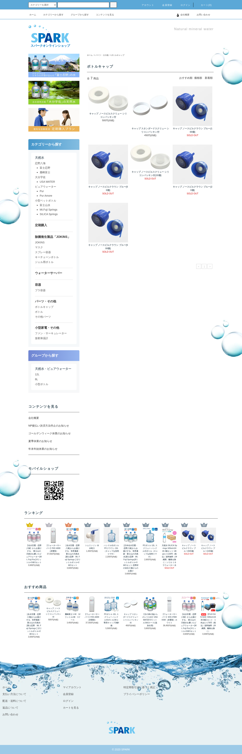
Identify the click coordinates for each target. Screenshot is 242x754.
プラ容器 (40, 290)
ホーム (32, 14)
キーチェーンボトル (47, 257)
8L (36, 379)
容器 (38, 284)
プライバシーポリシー (136, 694)
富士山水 (45, 205)
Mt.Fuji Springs (48, 209)
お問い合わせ (201, 14)
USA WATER (47, 181)
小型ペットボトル (45, 200)
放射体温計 (41, 338)
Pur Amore (46, 195)
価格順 (198, 77)
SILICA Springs (49, 214)
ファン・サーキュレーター (51, 333)
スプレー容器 (43, 252)
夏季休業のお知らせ (40, 441)
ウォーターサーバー (48, 273)
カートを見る (71, 707)
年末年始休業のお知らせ (42, 448)
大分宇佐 (40, 177)
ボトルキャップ (117, 55)
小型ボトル (41, 384)
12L (37, 374)
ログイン (183, 5)
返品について (10, 707)
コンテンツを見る (102, 14)
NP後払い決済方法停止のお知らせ (48, 425)
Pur (42, 191)
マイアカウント (72, 687)
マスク (39, 247)
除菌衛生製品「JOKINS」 (53, 236)
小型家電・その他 (47, 327)
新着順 (209, 77)
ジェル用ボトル (44, 262)
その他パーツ (43, 316)
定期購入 (41, 225)
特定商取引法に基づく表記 (139, 687)
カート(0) (204, 5)
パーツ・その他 (102, 55)
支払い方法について (14, 694)
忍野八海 (40, 163)
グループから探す (77, 14)
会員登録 (165, 5)
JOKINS (40, 242)
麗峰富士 (45, 172)
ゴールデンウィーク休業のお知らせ (49, 433)
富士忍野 (45, 167)
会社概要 (184, 14)
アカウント (145, 5)
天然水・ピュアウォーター (53, 368)
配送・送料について (14, 700)
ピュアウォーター (45, 186)
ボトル (39, 311)
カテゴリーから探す (51, 14)
